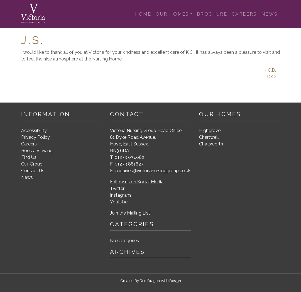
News (269, 14)
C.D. (270, 70)
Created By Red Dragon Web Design (150, 280)
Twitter (117, 188)
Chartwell (209, 137)
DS (271, 76)
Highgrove (210, 130)
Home (143, 14)
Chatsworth (211, 144)
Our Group (32, 164)
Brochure (212, 14)
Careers (244, 14)
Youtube (119, 202)
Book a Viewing (37, 150)
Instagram (120, 195)
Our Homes (172, 14)
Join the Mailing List (130, 213)
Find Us (28, 157)
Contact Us (32, 170)
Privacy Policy (35, 137)
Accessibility (34, 130)
